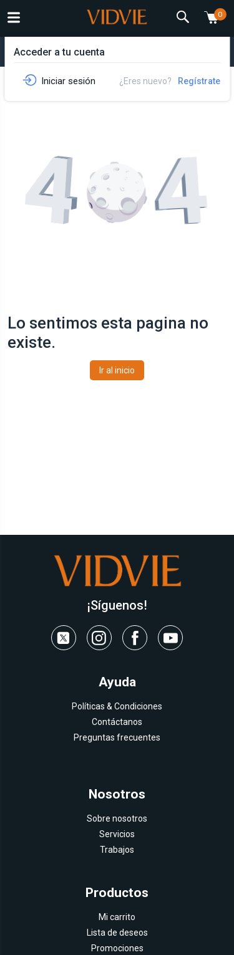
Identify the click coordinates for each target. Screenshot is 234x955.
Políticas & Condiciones (117, 706)
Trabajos (117, 850)
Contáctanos (117, 722)
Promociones (117, 948)
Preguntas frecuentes (117, 737)
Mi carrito (117, 917)
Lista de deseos (117, 933)
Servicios (117, 834)
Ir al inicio (117, 370)
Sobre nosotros (117, 818)
